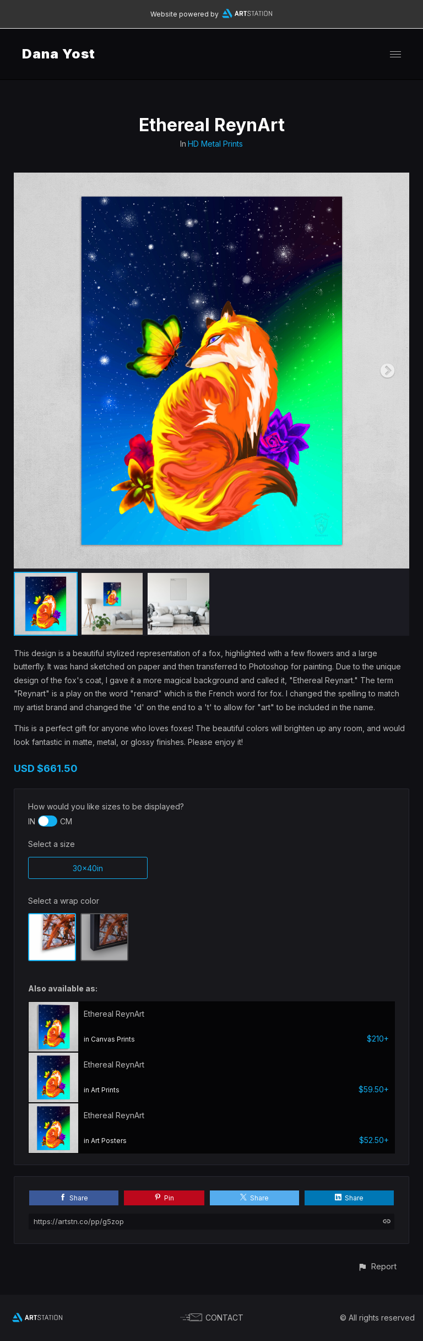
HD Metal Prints (215, 143)
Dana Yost (58, 54)
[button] (377, 1266)
